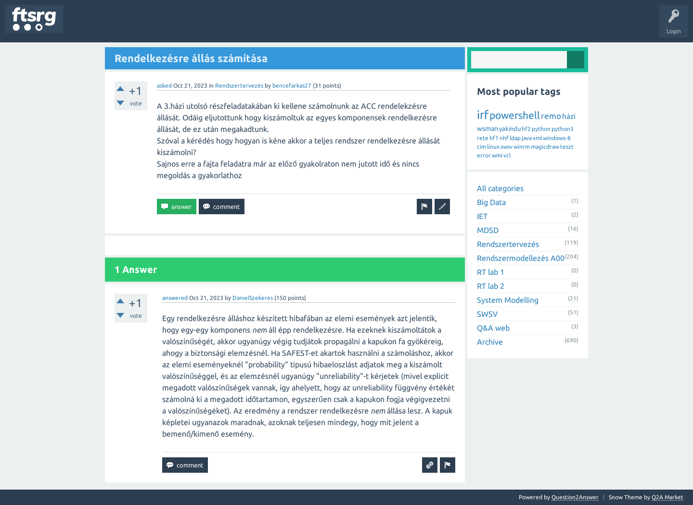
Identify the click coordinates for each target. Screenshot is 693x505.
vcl (507, 155)
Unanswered (124, 26)
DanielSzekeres (252, 298)
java (527, 138)
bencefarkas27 (291, 85)
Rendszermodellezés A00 (521, 258)
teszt (567, 146)
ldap (515, 138)
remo (551, 115)
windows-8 (557, 138)
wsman (487, 128)
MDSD (488, 230)
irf (482, 114)
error (484, 155)
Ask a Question (284, 26)
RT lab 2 (490, 286)
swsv (506, 146)
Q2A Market (667, 497)
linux (493, 146)
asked (164, 85)
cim (481, 146)
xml (537, 138)
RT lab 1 (490, 272)
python (541, 129)
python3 (563, 129)
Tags (160, 26)
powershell (514, 115)
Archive (490, 341)
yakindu (510, 128)
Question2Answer (575, 497)
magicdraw (545, 146)
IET (482, 216)
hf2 (526, 129)
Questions (83, 26)
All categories (500, 188)
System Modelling (508, 300)
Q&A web (493, 328)
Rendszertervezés (239, 85)
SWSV (487, 314)
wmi (497, 155)
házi (569, 116)
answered (175, 298)
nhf (504, 138)
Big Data (491, 202)
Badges (220, 26)
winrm (521, 146)
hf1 (494, 138)
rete (482, 138)
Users (190, 26)
